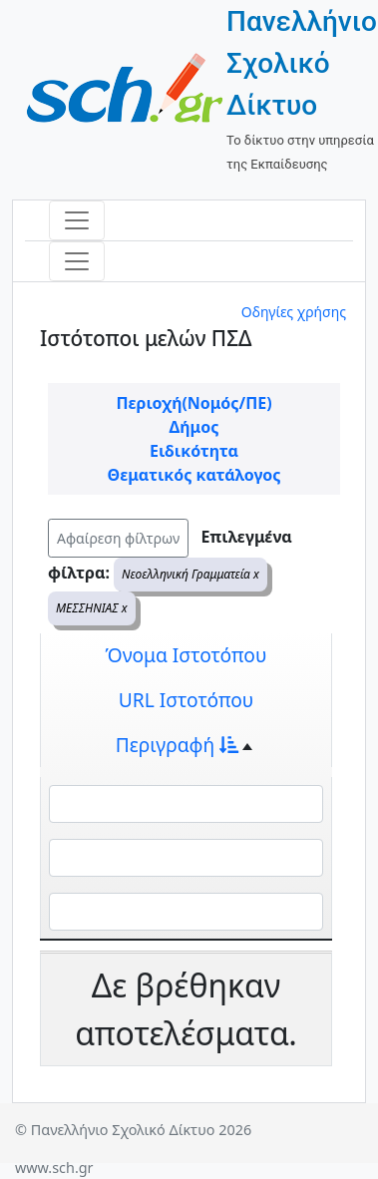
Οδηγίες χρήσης (293, 311)
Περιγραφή (177, 744)
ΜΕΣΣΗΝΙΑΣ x (92, 607)
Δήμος (194, 427)
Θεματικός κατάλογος (194, 475)
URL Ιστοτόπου (186, 699)
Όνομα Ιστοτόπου (186, 654)
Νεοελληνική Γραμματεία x (190, 574)
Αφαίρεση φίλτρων (118, 538)
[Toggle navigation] (77, 220)
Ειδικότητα (194, 451)
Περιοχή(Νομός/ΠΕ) (193, 403)
